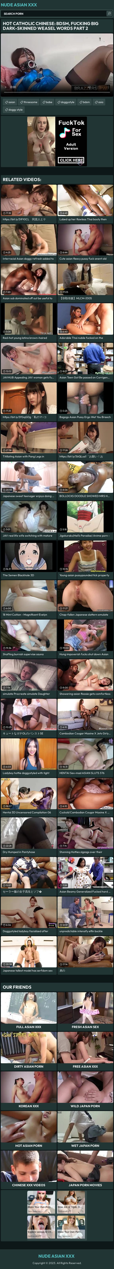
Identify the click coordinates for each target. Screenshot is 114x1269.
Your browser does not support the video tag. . (57, 65)
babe (49, 102)
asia (100, 102)
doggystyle (67, 102)
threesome (30, 102)
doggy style (16, 109)
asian (12, 102)
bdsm (86, 102)
